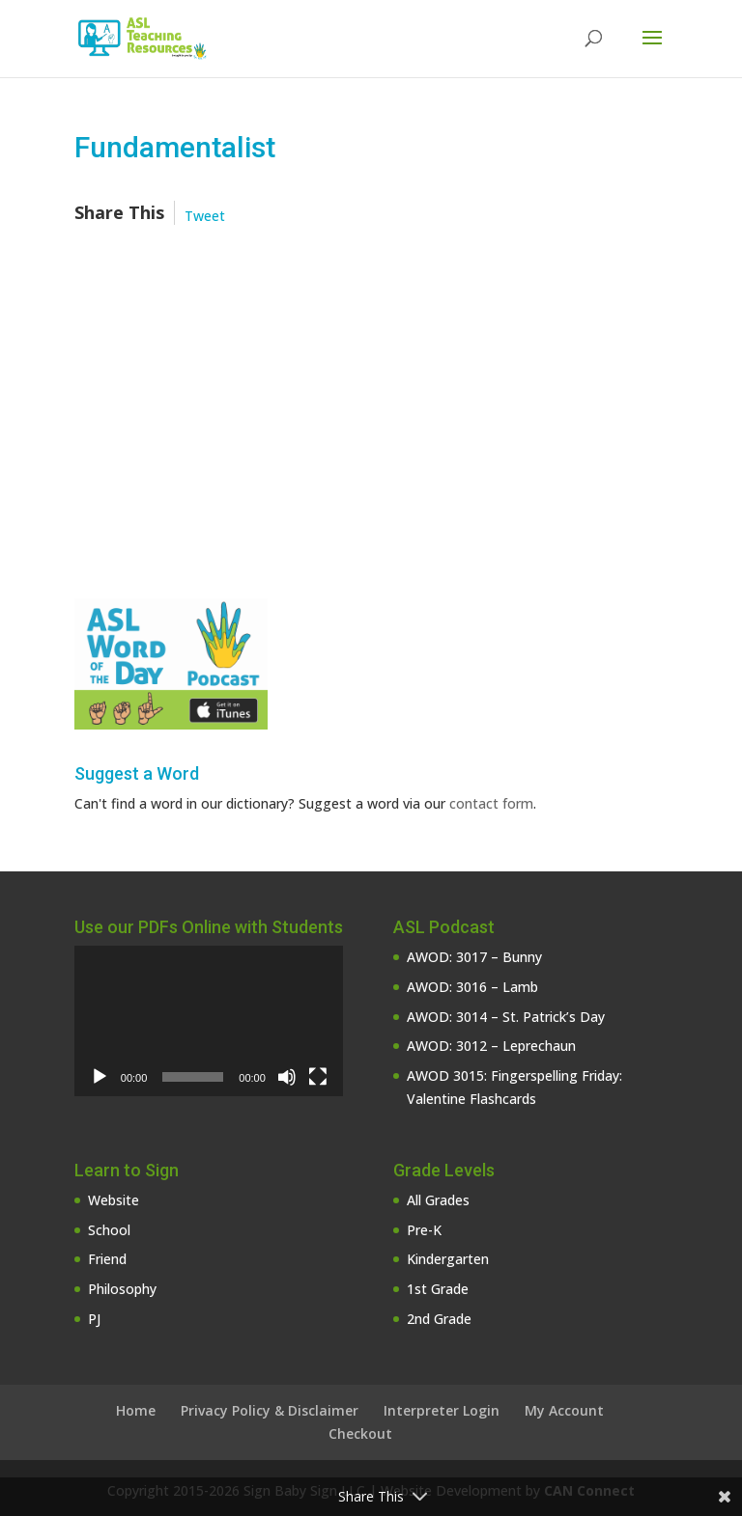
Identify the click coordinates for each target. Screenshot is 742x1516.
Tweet (205, 216)
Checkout (360, 1433)
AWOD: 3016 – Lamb (472, 987)
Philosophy (122, 1289)
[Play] (99, 1077)
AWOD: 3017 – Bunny (474, 957)
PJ (94, 1318)
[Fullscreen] (318, 1077)
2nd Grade (439, 1318)
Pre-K (424, 1230)
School (109, 1230)
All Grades (438, 1200)
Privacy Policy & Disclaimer (269, 1410)
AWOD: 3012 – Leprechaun (491, 1045)
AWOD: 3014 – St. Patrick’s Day (506, 1016)
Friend (107, 1259)
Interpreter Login (441, 1410)
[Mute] (287, 1077)
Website (113, 1200)
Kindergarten (448, 1259)
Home (136, 1410)
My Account (564, 1410)
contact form (491, 803)
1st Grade (438, 1289)
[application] (208, 1021)
